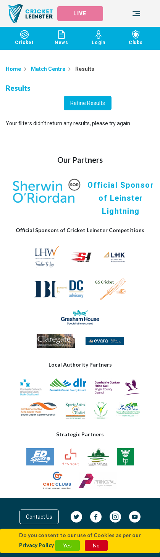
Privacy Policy (36, 545)
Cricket (24, 37)
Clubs (135, 37)
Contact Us (39, 517)
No (96, 545)
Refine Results (87, 103)
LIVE (79, 13)
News (61, 37)
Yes (67, 545)
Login (98, 37)
